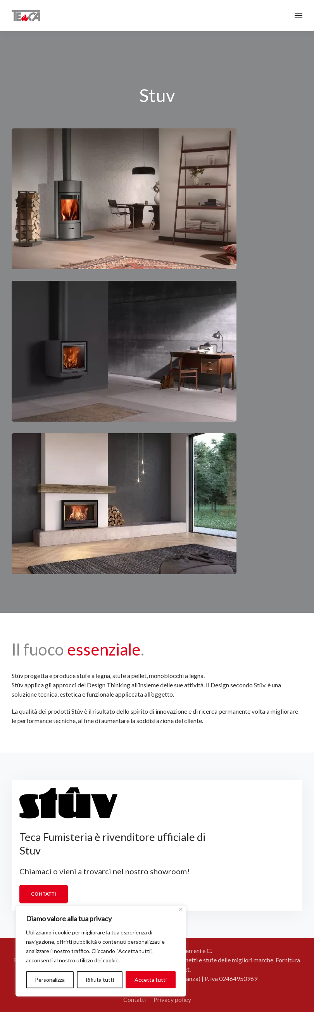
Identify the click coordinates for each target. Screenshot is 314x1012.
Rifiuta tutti (100, 979)
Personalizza (50, 979)
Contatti (43, 894)
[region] (101, 951)
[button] (298, 15)
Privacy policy (172, 999)
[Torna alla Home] (26, 15)
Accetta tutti (151, 979)
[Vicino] (181, 909)
